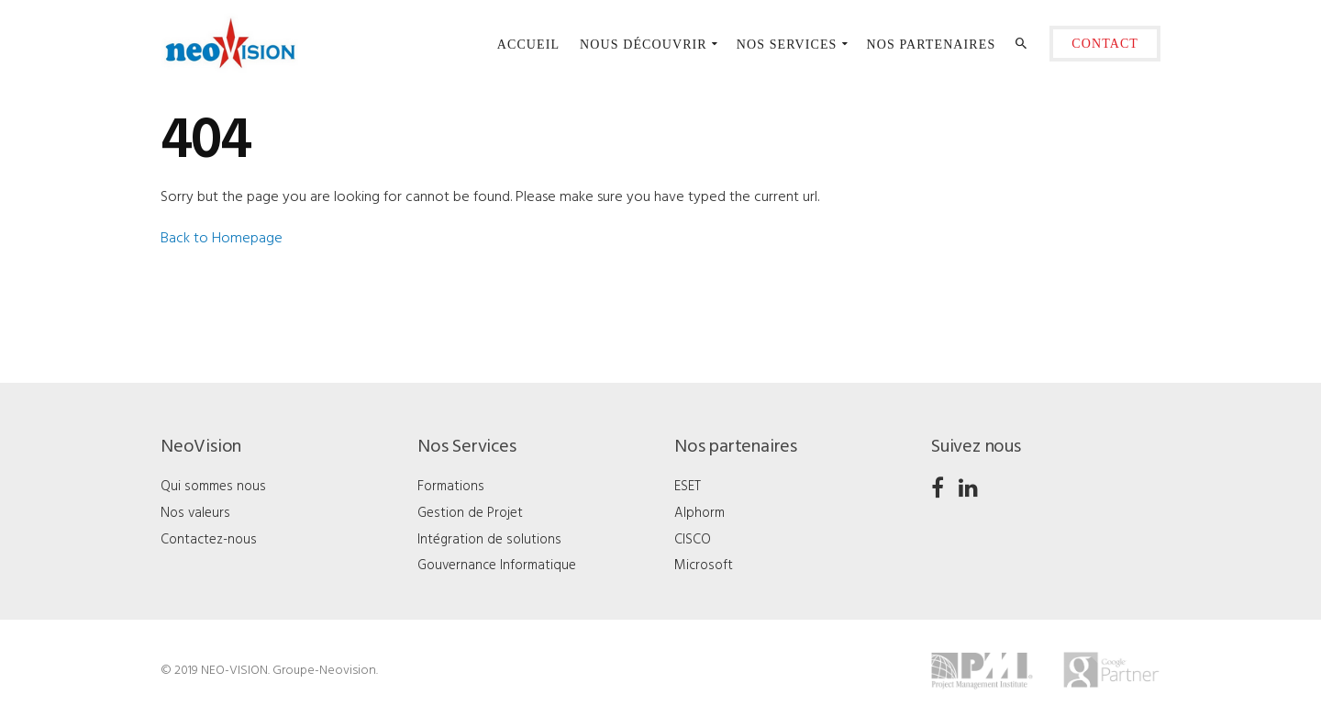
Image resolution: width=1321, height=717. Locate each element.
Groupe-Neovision (324, 670)
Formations (450, 487)
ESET (687, 487)
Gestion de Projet (470, 513)
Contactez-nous (209, 540)
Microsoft (703, 566)
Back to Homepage (222, 239)
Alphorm (699, 513)
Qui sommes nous (213, 487)
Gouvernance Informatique (496, 566)
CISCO (692, 540)
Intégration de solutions (489, 540)
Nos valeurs (195, 513)
